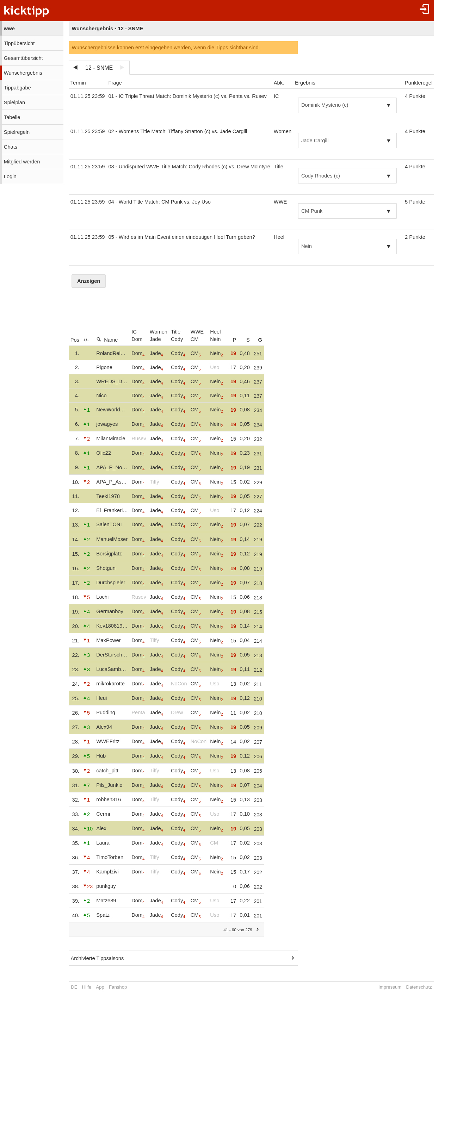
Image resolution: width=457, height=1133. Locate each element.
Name (107, 340)
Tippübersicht (19, 43)
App (100, 987)
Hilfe (86, 987)
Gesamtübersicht (23, 58)
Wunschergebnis (23, 73)
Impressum (389, 987)
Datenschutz (419, 987)
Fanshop (118, 987)
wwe (9, 28)
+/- (86, 340)
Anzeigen (88, 281)
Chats (10, 147)
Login (10, 176)
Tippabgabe (17, 88)
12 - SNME (99, 68)
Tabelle (12, 117)
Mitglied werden (22, 161)
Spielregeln (17, 132)
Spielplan (14, 102)
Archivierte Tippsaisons (97, 958)
